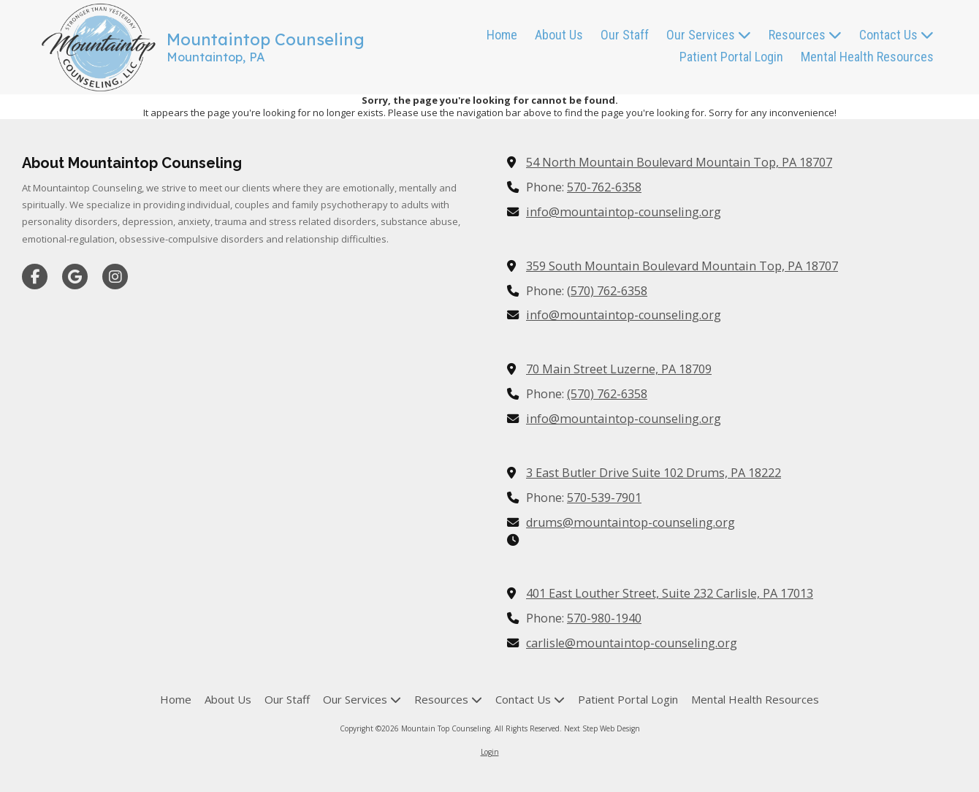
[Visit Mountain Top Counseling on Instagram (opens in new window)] (115, 276)
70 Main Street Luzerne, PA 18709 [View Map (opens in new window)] (619, 369)
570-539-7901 (604, 498)
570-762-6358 (604, 187)
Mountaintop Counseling (266, 39)
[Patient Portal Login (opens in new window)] (731, 58)
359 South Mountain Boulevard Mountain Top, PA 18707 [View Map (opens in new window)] (682, 266)
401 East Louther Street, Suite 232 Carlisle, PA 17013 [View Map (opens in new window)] (669, 593)
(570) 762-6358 (607, 291)
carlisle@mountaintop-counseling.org (631, 643)
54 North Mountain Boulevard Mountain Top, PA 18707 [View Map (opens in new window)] (679, 162)
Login (490, 752)
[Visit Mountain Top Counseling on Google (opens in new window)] (75, 276)
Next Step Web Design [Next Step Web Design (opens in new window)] (602, 728)
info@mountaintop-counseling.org (623, 212)
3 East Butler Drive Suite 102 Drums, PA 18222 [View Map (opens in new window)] (653, 473)
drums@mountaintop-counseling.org (630, 522)
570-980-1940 (604, 618)
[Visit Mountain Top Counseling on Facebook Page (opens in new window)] (34, 276)
